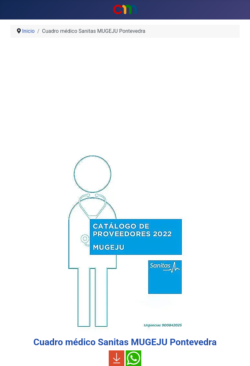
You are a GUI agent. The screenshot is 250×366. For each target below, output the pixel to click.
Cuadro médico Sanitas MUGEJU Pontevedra (125, 342)
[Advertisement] (125, 93)
